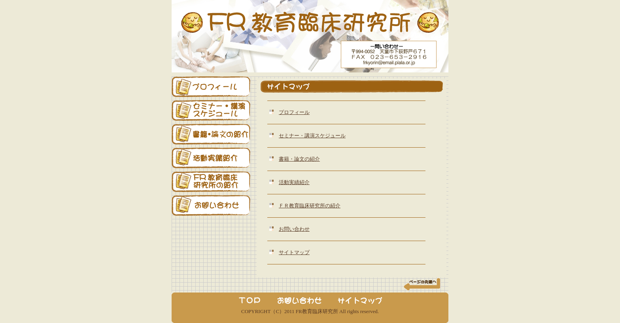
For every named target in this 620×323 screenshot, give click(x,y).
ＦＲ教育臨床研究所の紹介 (309, 206)
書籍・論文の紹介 (299, 159)
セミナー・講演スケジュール (312, 136)
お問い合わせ (294, 229)
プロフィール (294, 112)
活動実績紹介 (294, 182)
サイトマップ (294, 252)
